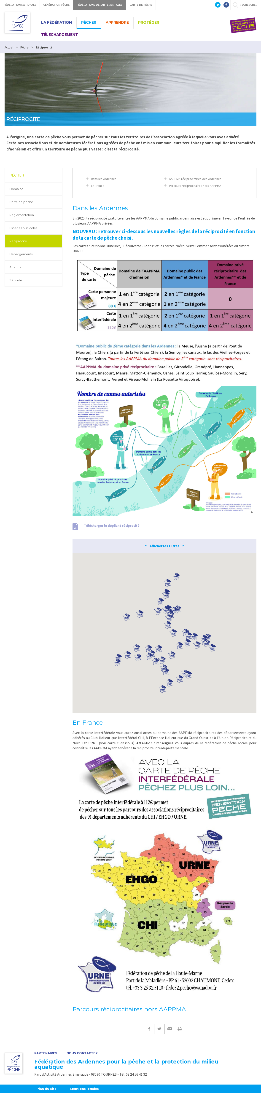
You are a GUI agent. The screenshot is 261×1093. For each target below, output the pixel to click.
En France (97, 186)
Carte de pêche (21, 202)
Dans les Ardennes (103, 179)
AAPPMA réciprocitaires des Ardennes (195, 179)
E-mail (169, 1029)
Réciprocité (18, 241)
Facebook (149, 1029)
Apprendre (117, 22)
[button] (162, 660)
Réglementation (21, 215)
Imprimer (180, 1029)
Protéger (148, 22)
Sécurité (15, 280)
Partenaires (45, 1053)
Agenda (15, 267)
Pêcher (88, 22)
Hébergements (20, 254)
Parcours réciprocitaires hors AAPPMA (195, 186)
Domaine (16, 189)
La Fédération (56, 22)
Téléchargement (59, 34)
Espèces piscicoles (23, 228)
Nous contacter (82, 1053)
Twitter (159, 1029)
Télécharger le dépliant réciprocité (112, 525)
